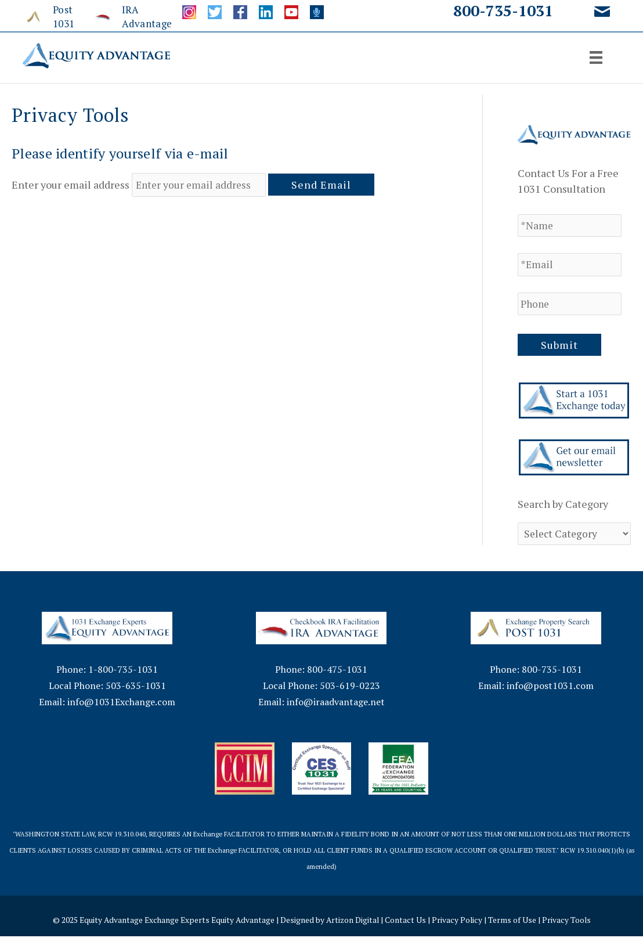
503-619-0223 (350, 687)
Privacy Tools (569, 921)
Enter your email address (70, 185)
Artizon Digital (354, 921)
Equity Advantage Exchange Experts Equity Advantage (175, 921)
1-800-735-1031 (123, 671)
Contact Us (407, 921)
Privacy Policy (459, 921)
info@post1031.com (550, 687)
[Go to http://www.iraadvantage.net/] (127, 17)
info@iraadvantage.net (336, 703)
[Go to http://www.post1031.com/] (52, 17)
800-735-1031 (503, 10)
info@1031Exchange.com (121, 703)
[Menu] (596, 57)
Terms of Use (515, 921)
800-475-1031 (337, 671)
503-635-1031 (136, 687)
